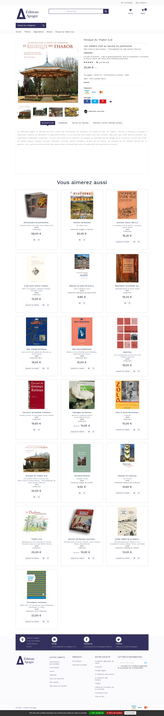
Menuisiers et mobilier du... (127, 286)
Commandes (54, 667)
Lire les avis (102, 62)
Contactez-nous (101, 693)
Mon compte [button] (142, 3)
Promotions (76, 661)
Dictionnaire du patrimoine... (36, 222)
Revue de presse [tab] (80, 123)
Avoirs (52, 671)
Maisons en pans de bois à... (82, 286)
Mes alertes (54, 682)
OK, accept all (96, 713)
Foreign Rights (100, 670)
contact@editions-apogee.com (64, 646)
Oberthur (127, 352)
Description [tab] (48, 123)
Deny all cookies (114, 713)
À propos (98, 667)
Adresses (53, 675)
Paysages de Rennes (82, 412)
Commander (128, 3)
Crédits (97, 683)
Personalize (130, 713)
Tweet (95, 101)
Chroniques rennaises (37, 602)
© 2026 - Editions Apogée (26, 708)
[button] (31, 25)
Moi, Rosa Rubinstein (82, 349)
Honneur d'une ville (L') (127, 222)
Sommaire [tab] (63, 123)
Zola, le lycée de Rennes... (127, 412)
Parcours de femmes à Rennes (37, 412)
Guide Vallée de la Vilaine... (127, 539)
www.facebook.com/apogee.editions (98, 646)
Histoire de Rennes (82, 222)
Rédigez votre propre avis (107, 123)
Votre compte (57, 657)
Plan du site (99, 696)
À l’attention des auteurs (104, 674)
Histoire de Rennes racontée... (82, 539)
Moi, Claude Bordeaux (37, 349)
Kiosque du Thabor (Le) (36, 476)
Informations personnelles (55, 663)
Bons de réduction (57, 678)
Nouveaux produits (79, 665)
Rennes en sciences (127, 476)
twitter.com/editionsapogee (127, 646)
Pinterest (102, 101)
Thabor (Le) (36, 539)
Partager (87, 101)
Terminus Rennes (82, 476)
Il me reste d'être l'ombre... (36, 286)
